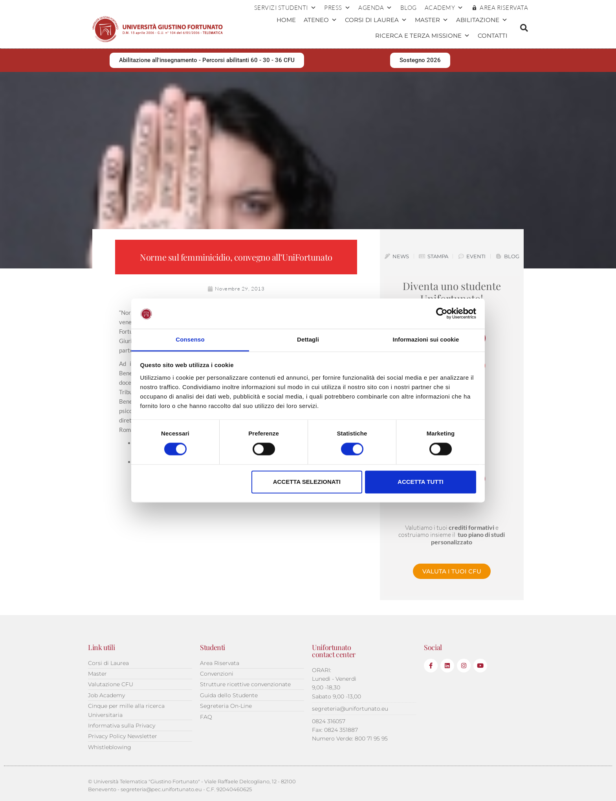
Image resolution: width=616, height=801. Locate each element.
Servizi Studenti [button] (285, 8)
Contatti (493, 35)
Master (431, 20)
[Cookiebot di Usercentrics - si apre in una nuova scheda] (441, 314)
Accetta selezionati (307, 481)
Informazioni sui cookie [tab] (426, 339)
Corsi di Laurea (376, 20)
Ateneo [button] (320, 20)
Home (286, 20)
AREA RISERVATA (504, 7)
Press (337, 8)
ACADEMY (444, 8)
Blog (408, 7)
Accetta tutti (421, 481)
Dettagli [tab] (308, 339)
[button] (524, 28)
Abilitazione (482, 20)
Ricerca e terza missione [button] (422, 36)
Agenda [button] (375, 8)
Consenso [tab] (190, 339)
